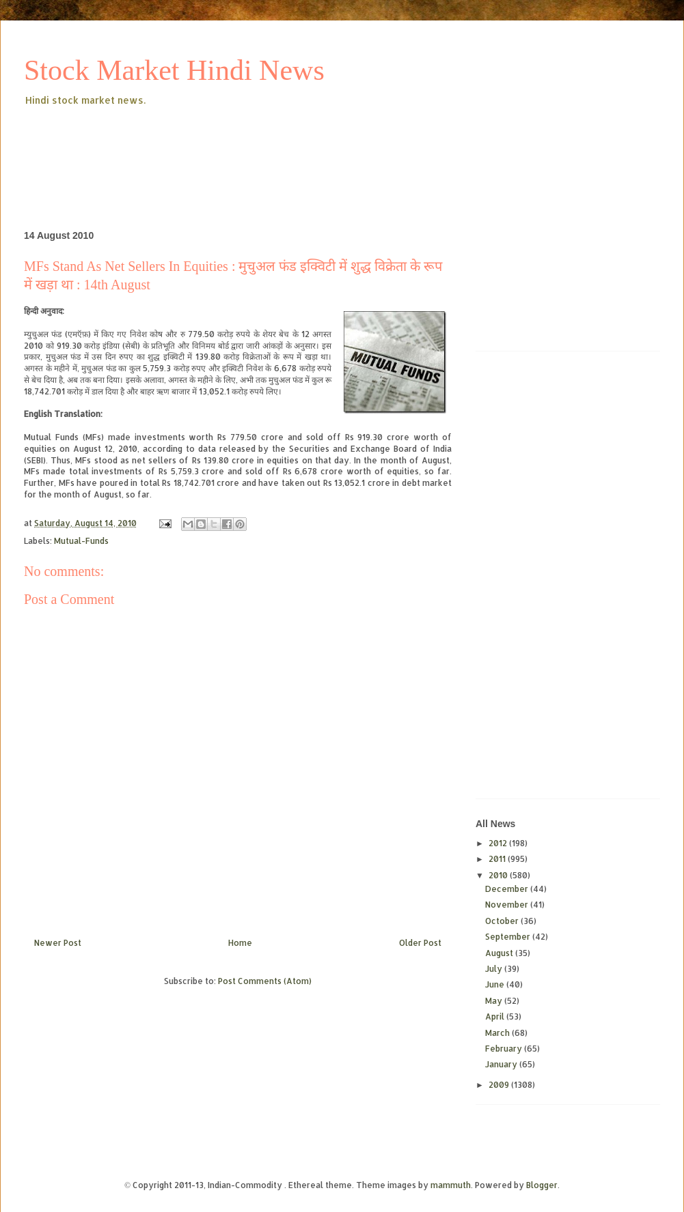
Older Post (420, 943)
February (504, 1048)
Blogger (542, 1185)
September (508, 937)
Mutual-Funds (81, 541)
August (500, 953)
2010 (499, 875)
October (503, 921)
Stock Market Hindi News (174, 70)
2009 (500, 1085)
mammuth (450, 1185)
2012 (499, 843)
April (495, 1016)
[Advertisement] (272, 146)
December (507, 889)
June (495, 984)
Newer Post (57, 943)
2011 (498, 859)
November (507, 904)
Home (240, 943)
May (494, 1001)
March (498, 1033)
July (494, 969)
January (502, 1064)
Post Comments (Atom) (265, 981)
